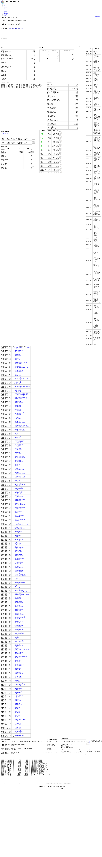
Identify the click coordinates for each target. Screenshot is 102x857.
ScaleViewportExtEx (19, 801)
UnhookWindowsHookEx (19, 720)
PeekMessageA (17, 784)
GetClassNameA (18, 636)
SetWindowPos (17, 728)
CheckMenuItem (18, 701)
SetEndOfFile (17, 540)
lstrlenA (16, 578)
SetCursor (17, 772)
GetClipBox (17, 834)
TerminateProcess (19, 416)
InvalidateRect (18, 643)
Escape (16, 819)
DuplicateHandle (18, 549)
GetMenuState (17, 697)
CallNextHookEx (18, 711)
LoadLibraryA (17, 537)
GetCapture (17, 767)
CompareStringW (18, 454)
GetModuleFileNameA (19, 585)
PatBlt (16, 836)
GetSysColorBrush (19, 639)
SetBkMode (17, 820)
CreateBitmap (17, 844)
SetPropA (16, 659)
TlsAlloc (16, 490)
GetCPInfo (17, 410)
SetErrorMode (17, 477)
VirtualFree (17, 446)
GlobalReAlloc (18, 485)
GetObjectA (17, 830)
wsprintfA (17, 756)
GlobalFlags (17, 476)
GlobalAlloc (17, 529)
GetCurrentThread (19, 532)
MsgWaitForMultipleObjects (21, 758)
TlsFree (16, 487)
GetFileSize (17, 567)
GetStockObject (18, 822)
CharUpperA (17, 744)
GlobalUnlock (17, 520)
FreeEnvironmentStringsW (21, 462)
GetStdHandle (17, 468)
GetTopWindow (17, 764)
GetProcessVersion (19, 407)
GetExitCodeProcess (19, 582)
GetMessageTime (18, 667)
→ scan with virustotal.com (15, 29)
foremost (5, 11)
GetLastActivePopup (19, 718)
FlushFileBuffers (19, 545)
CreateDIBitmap (18, 838)
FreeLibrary (17, 509)
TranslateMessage (19, 759)
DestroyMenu (17, 642)
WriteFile (17, 546)
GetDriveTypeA (18, 563)
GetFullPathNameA (19, 601)
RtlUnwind (17, 413)
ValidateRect (17, 712)
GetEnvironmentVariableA (21, 441)
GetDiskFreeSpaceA (19, 568)
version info (6, 13)
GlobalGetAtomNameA (19, 513)
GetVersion (17, 510)
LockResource (17, 523)
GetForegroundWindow (19, 670)
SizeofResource (18, 408)
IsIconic (16, 773)
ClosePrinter (17, 848)
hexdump (5, 14)
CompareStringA (18, 452)
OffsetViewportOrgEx (19, 798)
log (100, 16)
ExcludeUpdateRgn (19, 792)
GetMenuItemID (18, 654)
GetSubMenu (17, 653)
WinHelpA (16, 645)
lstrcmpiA (17, 535)
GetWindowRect (18, 681)
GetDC (15, 684)
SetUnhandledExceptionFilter (22, 451)
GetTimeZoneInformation (20, 423)
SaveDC (16, 827)
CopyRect (16, 682)
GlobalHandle (17, 488)
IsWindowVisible (18, 714)
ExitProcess (17, 415)
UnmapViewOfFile (18, 576)
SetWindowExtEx (18, 803)
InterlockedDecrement (20, 557)
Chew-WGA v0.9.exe (12, 2)
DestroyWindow (18, 692)
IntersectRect (18, 676)
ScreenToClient (18, 615)
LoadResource (17, 526)
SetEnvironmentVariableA (21, 429)
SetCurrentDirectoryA (20, 430)
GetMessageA (17, 706)
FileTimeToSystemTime (20, 553)
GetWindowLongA (18, 737)
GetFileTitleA (18, 845)
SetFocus (16, 723)
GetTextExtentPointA (19, 839)
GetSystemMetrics (19, 775)
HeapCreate (17, 614)
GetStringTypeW (18, 471)
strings (5, 8)
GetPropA (16, 661)
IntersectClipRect (19, 806)
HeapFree (16, 418)
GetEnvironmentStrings (20, 463)
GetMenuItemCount (19, 651)
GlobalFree (17, 521)
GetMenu (16, 650)
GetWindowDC (17, 625)
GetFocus (16, 794)
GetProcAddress (18, 538)
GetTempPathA (17, 584)
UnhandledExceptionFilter (21, 459)
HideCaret (17, 750)
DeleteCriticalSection (20, 496)
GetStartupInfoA (18, 432)
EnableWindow (17, 769)
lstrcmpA (16, 551)
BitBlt (16, 841)
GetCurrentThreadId (19, 534)
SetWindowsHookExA (19, 717)
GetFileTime (17, 504)
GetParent (17, 722)
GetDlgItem (17, 742)
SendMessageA (17, 783)
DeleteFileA (17, 590)
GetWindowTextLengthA (20, 733)
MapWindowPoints (18, 620)
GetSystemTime (18, 424)
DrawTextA (17, 631)
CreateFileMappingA (19, 573)
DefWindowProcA (18, 665)
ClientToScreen (18, 623)
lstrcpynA (17, 603)
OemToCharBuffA (18, 755)
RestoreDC (17, 825)
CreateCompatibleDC (19, 842)
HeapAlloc (17, 419)
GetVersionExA (18, 443)
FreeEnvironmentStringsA (21, 460)
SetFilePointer (18, 596)
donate (96, 16)
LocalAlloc (17, 491)
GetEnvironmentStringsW (20, 465)
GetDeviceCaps (18, 809)
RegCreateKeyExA (18, 853)
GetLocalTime (17, 426)
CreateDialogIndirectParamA (22, 690)
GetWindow (17, 673)
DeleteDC (16, 828)
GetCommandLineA (18, 434)
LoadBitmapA (17, 695)
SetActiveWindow (18, 689)
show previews (82, 48)
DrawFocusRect (18, 791)
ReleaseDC (17, 686)
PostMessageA (17, 780)
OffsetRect (17, 675)
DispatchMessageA (19, 761)
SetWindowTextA (18, 736)
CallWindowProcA (18, 662)
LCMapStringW (17, 440)
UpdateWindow (17, 621)
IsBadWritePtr (18, 449)
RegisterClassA (18, 648)
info (4, 4)
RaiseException (18, 421)
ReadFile (16, 598)
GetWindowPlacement (19, 679)
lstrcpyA (16, 607)
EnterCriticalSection (20, 493)
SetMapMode (17, 795)
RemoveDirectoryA (19, 587)
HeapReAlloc (17, 427)
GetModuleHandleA (19, 518)
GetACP (16, 435)
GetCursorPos (17, 715)
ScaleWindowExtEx (19, 805)
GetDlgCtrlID (17, 731)
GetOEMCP (16, 412)
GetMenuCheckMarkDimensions (22, 693)
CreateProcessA (18, 579)
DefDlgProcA (17, 789)
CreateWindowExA (18, 656)
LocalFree (17, 571)
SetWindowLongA (18, 729)
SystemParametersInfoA (20, 678)
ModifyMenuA (17, 698)
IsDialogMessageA (19, 739)
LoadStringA (17, 634)
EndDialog (17, 687)
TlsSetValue (17, 484)
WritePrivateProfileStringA (22, 405)
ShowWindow (17, 726)
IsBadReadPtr (17, 473)
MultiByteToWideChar (19, 554)
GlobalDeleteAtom (19, 531)
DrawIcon (16, 778)
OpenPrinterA (17, 850)
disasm (5, 15)
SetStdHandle (17, 457)
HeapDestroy (17, 444)
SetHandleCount (18, 466)
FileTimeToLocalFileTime (21, 612)
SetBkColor (17, 831)
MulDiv (16, 506)
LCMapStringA (17, 438)
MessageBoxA (17, 762)
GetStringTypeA (18, 470)
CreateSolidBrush (19, 811)
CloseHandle (17, 599)
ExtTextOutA (17, 817)
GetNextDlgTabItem (19, 704)
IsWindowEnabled (18, 725)
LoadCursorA (17, 770)
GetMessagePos (18, 668)
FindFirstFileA (18, 609)
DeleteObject (17, 808)
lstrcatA (16, 512)
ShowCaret (17, 751)
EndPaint (16, 628)
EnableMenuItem (18, 703)
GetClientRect (18, 776)
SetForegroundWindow (19, 672)
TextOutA (16, 816)
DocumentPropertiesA (19, 847)
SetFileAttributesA (19, 589)
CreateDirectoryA (19, 559)
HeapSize (16, 437)
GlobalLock (17, 527)
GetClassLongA (18, 657)
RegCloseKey (17, 852)
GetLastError (17, 581)
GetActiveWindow (18, 708)
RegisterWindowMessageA (20, 765)
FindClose (17, 610)
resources (5, 7)
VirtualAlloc (17, 448)
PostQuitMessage (18, 747)
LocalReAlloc (17, 482)
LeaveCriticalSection (20, 495)
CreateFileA (17, 595)
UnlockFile (17, 542)
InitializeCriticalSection (21, 498)
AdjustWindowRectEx (19, 617)
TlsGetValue (17, 479)
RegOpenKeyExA (18, 855)
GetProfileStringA (19, 480)
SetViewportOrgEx (19, 797)
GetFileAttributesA (19, 606)
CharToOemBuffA (18, 753)
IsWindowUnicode (18, 786)
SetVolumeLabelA (18, 562)
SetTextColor (17, 833)
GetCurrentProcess (19, 548)
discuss (99, 16)
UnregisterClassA (19, 748)
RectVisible (17, 814)
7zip (4, 12)
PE (4, 6)
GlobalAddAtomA (18, 515)
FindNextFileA (18, 593)
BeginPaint (17, 626)
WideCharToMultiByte (19, 556)
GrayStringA (17, 632)
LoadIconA (17, 781)
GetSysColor (17, 618)
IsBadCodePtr (17, 474)
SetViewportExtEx (19, 800)
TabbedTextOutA (18, 629)
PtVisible (17, 812)
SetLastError (17, 507)
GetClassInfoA (18, 646)
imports (5, 9)
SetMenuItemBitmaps (19, 700)
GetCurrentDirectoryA (20, 565)
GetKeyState (17, 709)
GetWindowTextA (18, 734)
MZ (4, 5)
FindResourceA (18, 524)
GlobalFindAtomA (18, 516)
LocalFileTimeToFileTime (21, 502)
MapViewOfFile (18, 574)
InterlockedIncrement (20, 592)
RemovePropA (17, 664)
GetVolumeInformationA (20, 604)
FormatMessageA (18, 570)
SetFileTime (17, 499)
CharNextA (17, 787)
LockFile (16, 543)
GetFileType (17, 455)
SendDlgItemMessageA (19, 740)
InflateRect (17, 640)
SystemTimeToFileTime (20, 501)
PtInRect (16, 637)
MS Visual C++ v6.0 (5, 147)
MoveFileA (17, 560)
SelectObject (17, 823)
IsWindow (16, 745)
